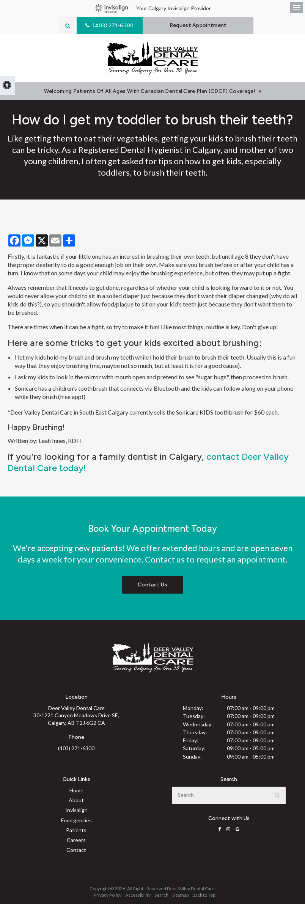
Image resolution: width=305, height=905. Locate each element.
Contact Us (152, 585)
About (76, 801)
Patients (76, 831)
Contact (76, 850)
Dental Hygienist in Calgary (170, 150)
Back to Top (203, 896)
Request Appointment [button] (199, 25)
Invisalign (76, 811)
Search (161, 896)
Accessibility (138, 896)
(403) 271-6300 (76, 749)
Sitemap (180, 896)
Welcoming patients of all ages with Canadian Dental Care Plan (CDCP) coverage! (150, 92)
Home (76, 791)
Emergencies (76, 821)
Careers (76, 840)
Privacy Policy (107, 896)
